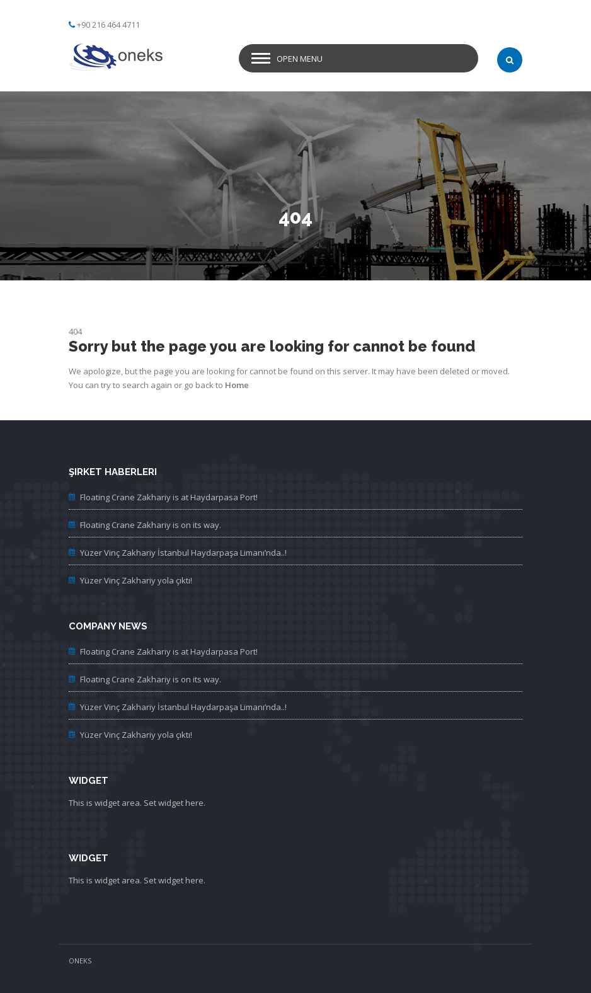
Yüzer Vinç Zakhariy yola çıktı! (136, 580)
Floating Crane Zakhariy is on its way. (150, 525)
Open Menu (300, 58)
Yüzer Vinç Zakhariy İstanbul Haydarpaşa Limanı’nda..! (183, 552)
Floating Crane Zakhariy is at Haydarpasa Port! (169, 497)
